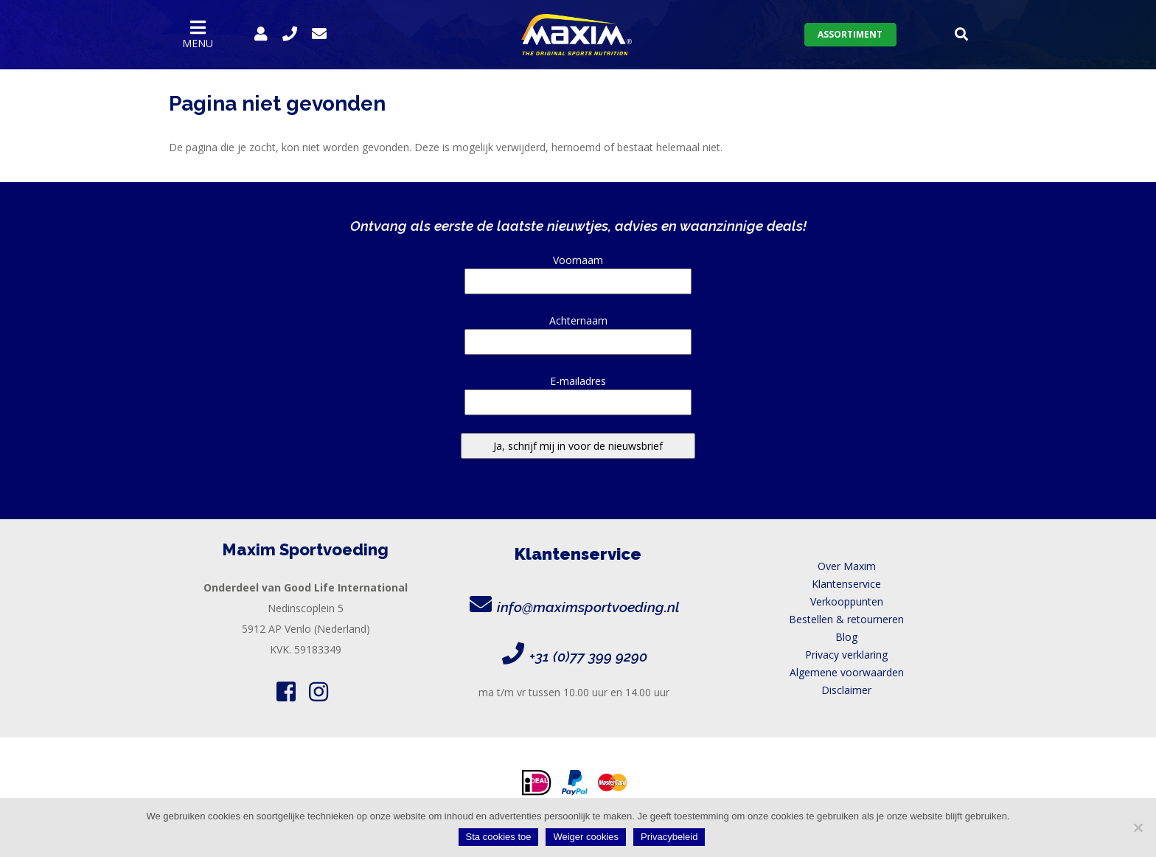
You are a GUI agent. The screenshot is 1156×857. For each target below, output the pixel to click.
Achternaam (578, 331)
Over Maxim (847, 566)
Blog (846, 637)
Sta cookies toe (499, 836)
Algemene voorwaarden (847, 672)
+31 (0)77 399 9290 (588, 656)
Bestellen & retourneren (846, 619)
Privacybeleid (669, 836)
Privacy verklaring (846, 655)
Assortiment (850, 34)
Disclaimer (846, 690)
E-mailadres (578, 391)
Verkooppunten (846, 601)
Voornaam (578, 270)
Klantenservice (846, 584)
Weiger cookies (586, 836)
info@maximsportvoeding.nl (588, 607)
